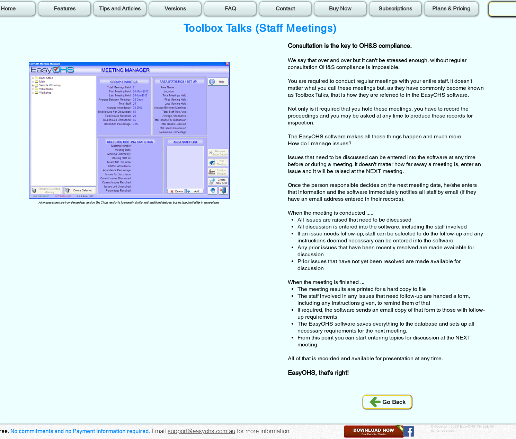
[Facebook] (408, 431)
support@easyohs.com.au (201, 430)
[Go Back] (387, 402)
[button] (374, 431)
